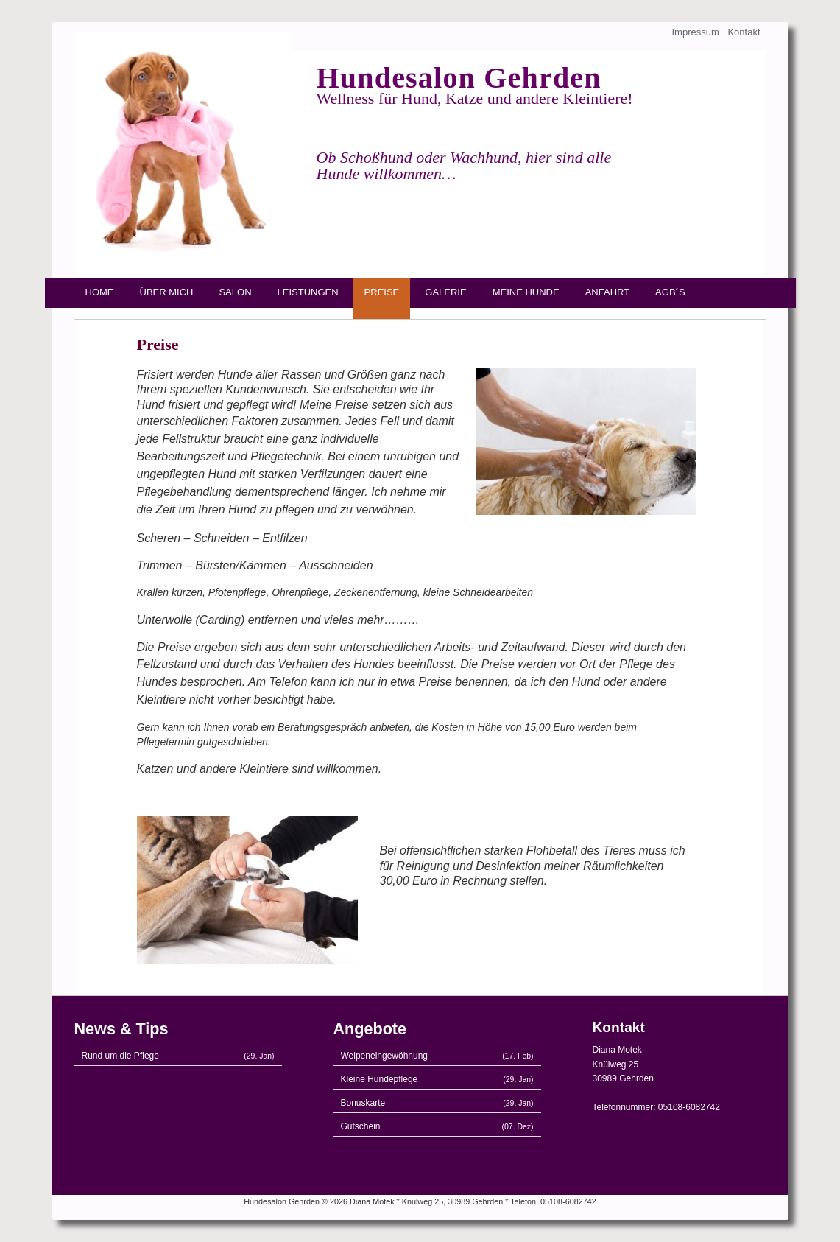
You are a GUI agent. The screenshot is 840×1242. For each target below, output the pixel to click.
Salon (235, 292)
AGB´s (670, 292)
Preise (382, 292)
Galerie (445, 292)
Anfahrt (607, 292)
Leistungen (308, 292)
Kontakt (743, 32)
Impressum (695, 32)
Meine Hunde (526, 292)
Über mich (167, 292)
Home (99, 292)
